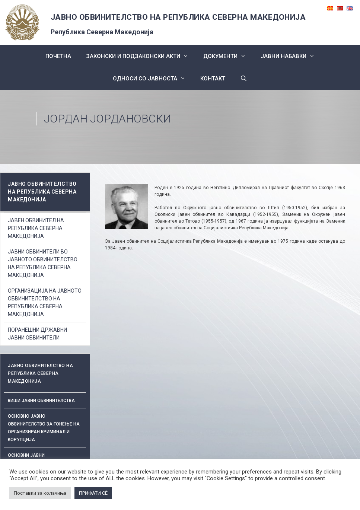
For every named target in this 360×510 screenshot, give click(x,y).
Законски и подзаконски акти (141, 56)
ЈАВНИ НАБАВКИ (291, 56)
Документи (228, 56)
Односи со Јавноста (153, 78)
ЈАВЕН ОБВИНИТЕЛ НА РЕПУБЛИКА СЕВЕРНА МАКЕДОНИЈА (36, 228)
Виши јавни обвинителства (41, 400)
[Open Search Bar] (244, 78)
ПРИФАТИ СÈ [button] (93, 493)
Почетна (58, 56)
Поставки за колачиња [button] (40, 493)
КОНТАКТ (212, 78)
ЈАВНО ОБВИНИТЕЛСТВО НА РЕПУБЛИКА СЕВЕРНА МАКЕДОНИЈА (178, 17)
